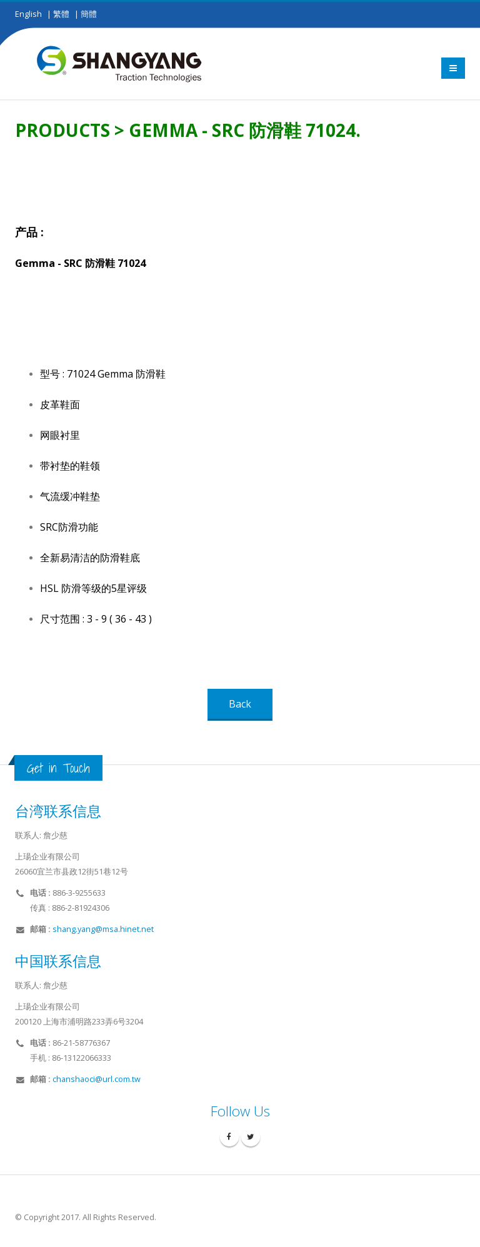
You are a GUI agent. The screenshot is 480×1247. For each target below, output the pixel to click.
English (28, 14)
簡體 (89, 14)
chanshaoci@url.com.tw (96, 1079)
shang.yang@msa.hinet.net (103, 929)
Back (240, 704)
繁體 (61, 14)
